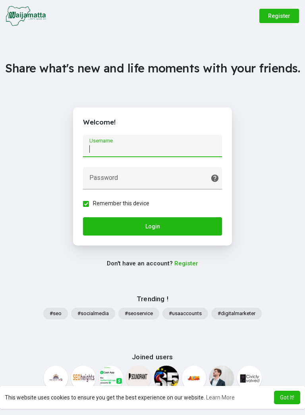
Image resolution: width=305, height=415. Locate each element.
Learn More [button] (220, 397)
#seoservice (139, 313)
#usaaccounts (185, 313)
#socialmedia (93, 313)
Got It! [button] (287, 397)
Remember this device (121, 203)
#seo (56, 313)
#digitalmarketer (236, 313)
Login (152, 226)
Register (279, 16)
